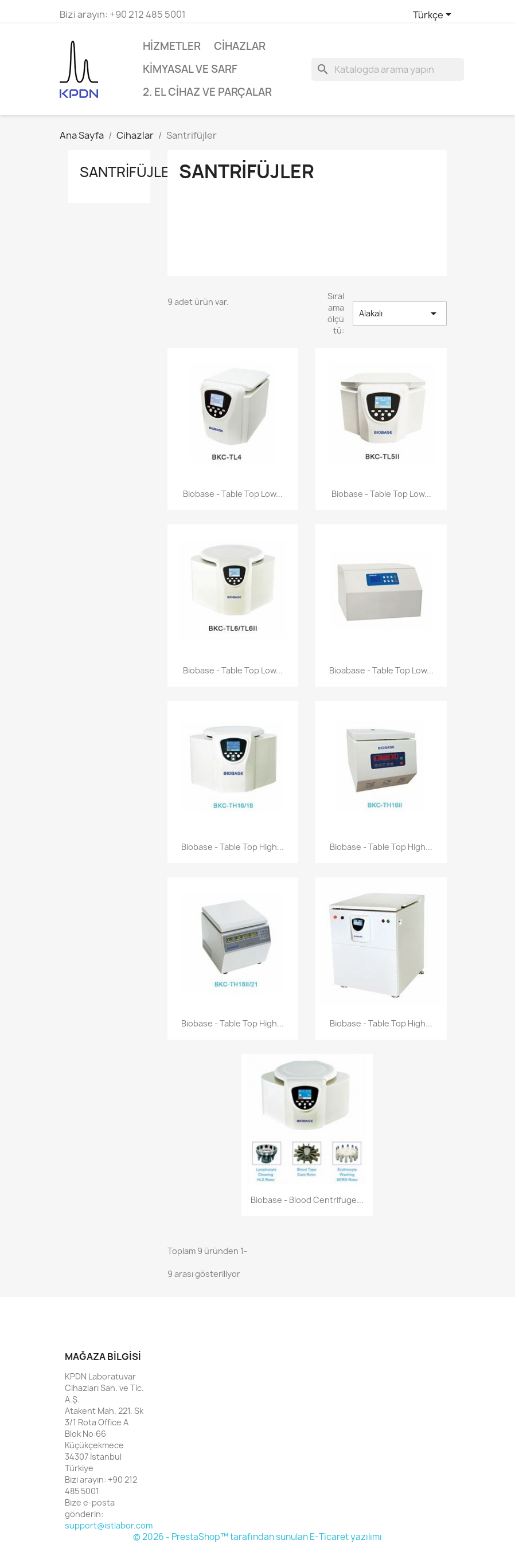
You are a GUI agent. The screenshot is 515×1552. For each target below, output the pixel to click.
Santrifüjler (129, 172)
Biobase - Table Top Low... (233, 493)
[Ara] (387, 69)
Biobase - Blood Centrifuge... (307, 1199)
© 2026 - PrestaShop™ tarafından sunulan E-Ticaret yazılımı (257, 1537)
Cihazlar (240, 46)
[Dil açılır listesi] (434, 15)
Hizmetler (172, 46)
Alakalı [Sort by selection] (399, 313)
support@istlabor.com (109, 1525)
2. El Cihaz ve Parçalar (207, 92)
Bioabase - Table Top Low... (381, 670)
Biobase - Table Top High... (232, 846)
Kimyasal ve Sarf (190, 69)
